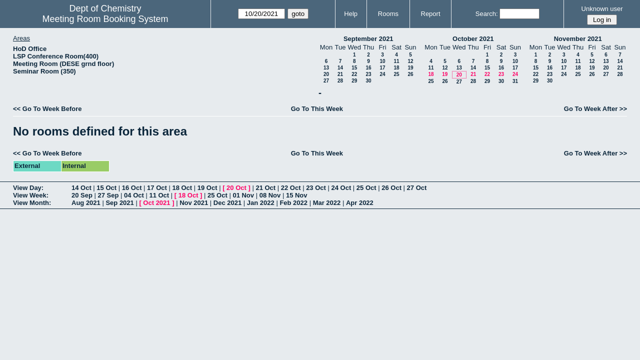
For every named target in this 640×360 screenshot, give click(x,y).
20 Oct (236, 188)
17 (382, 67)
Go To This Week (317, 108)
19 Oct (208, 188)
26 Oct (392, 188)
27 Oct (417, 188)
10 (382, 61)
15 (354, 67)
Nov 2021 (194, 202)
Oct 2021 (156, 202)
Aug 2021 (86, 202)
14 (340, 67)
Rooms (388, 14)
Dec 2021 (228, 202)
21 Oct (266, 188)
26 (410, 74)
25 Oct (366, 188)
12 (410, 61)
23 (368, 74)
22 (354, 74)
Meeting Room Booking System (105, 19)
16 (368, 67)
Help (351, 14)
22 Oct (291, 188)
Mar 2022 (327, 202)
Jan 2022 (260, 202)
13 (326, 67)
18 (396, 67)
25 (396, 74)
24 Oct (342, 188)
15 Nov (297, 195)
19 (410, 67)
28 (340, 81)
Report (430, 14)
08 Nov (270, 195)
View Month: (32, 202)
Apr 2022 (360, 202)
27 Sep (108, 195)
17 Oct (157, 188)
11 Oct (159, 195)
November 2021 (578, 38)
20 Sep (82, 195)
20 (326, 74)
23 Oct (316, 188)
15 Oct (106, 188)
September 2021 (369, 38)
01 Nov (243, 195)
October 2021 (473, 38)
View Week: (30, 195)
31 (515, 81)
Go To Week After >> (595, 108)
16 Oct (132, 188)
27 (326, 81)
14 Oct (82, 188)
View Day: (28, 188)
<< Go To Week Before (47, 108)
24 (382, 74)
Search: (487, 14)
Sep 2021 (120, 202)
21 (340, 74)
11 (396, 61)
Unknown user (602, 8)
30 (368, 81)
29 (354, 81)
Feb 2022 (294, 202)
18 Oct (182, 188)
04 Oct (134, 195)
